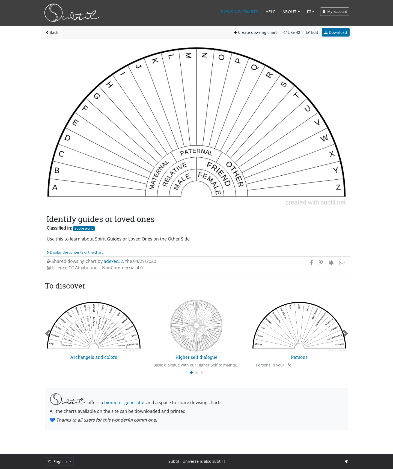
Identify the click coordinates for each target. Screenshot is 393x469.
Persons (299, 357)
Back (52, 32)
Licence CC (95, 268)
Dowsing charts (239, 11)
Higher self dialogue (196, 357)
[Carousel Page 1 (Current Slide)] (191, 372)
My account (335, 11)
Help (271, 11)
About (289, 11)
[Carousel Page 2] (196, 372)
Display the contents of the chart (75, 252)
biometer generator (124, 402)
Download (335, 32)
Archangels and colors (93, 357)
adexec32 (113, 261)
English (57, 461)
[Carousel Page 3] (202, 372)
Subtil (173, 461)
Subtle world (84, 228)
